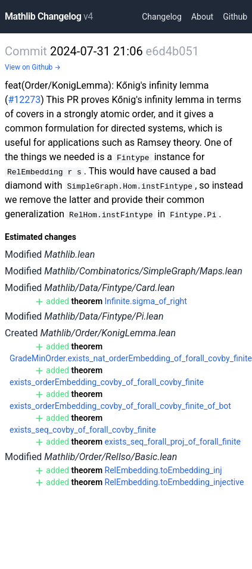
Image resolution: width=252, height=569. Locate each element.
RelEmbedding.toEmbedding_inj (163, 470)
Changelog (162, 16)
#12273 (24, 99)
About (202, 16)
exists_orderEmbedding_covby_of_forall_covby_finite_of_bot (120, 406)
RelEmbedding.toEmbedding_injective (174, 482)
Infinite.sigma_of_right (146, 301)
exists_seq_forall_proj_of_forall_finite (173, 441)
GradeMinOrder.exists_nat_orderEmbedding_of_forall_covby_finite (131, 358)
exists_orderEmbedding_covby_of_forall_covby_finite (107, 382)
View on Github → (33, 67)
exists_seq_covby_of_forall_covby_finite (83, 429)
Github (235, 16)
